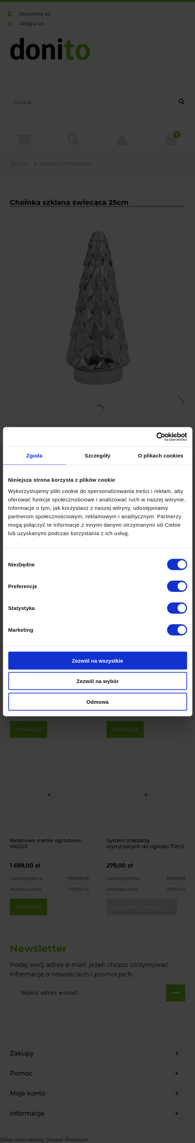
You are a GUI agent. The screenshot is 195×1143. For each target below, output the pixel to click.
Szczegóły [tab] (97, 456)
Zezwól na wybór (97, 681)
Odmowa (97, 701)
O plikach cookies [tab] (160, 456)
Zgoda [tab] (34, 456)
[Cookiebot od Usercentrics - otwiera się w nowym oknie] (156, 436)
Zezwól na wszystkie (97, 660)
